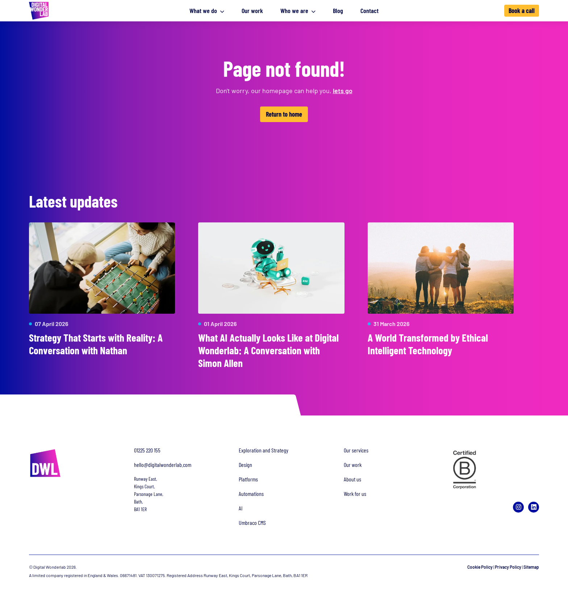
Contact (369, 10)
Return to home (284, 114)
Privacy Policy (508, 566)
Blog (338, 10)
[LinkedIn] (533, 507)
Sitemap (531, 566)
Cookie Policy (480, 566)
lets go (342, 91)
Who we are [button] (298, 10)
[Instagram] (518, 507)
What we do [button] (206, 10)
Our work (252, 10)
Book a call (522, 10)
